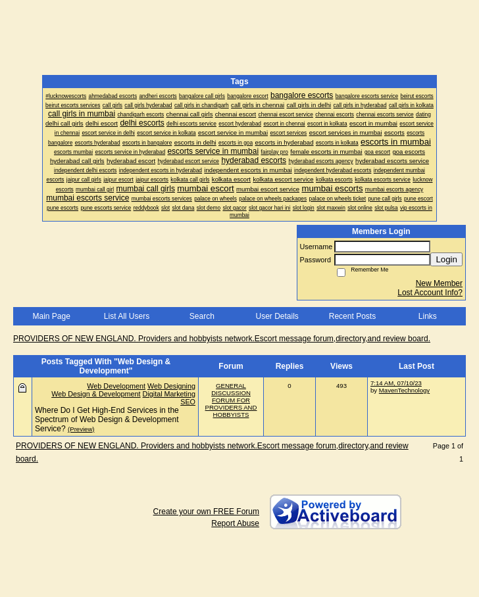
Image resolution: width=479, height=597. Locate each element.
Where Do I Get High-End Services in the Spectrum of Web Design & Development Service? (107, 419)
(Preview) (81, 429)
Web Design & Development (95, 394)
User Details (276, 316)
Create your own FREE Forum (206, 511)
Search (201, 316)
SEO (187, 402)
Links (427, 316)
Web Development (116, 386)
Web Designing (171, 386)
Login (446, 259)
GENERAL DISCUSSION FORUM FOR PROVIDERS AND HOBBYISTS (231, 400)
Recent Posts (352, 316)
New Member (439, 283)
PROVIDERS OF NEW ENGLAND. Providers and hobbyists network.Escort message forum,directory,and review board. (221, 338)
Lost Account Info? (430, 292)
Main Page (51, 316)
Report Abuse (235, 523)
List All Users (126, 316)
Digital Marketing (169, 394)
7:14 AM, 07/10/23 (396, 383)
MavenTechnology (404, 390)
